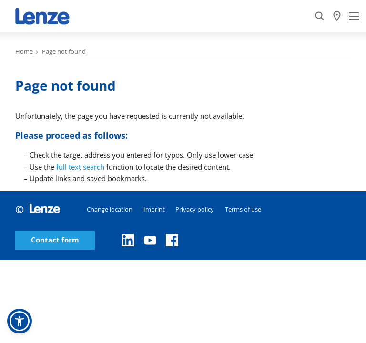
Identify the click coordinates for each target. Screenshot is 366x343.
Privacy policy (194, 209)
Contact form (55, 239)
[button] (20, 321)
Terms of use (243, 209)
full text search (80, 167)
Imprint (154, 209)
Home (24, 51)
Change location (109, 209)
